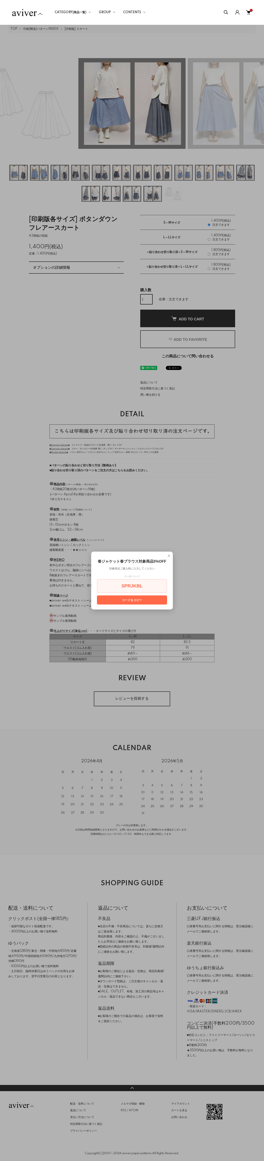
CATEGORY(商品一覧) (70, 12)
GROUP (105, 12)
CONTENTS (132, 12)
